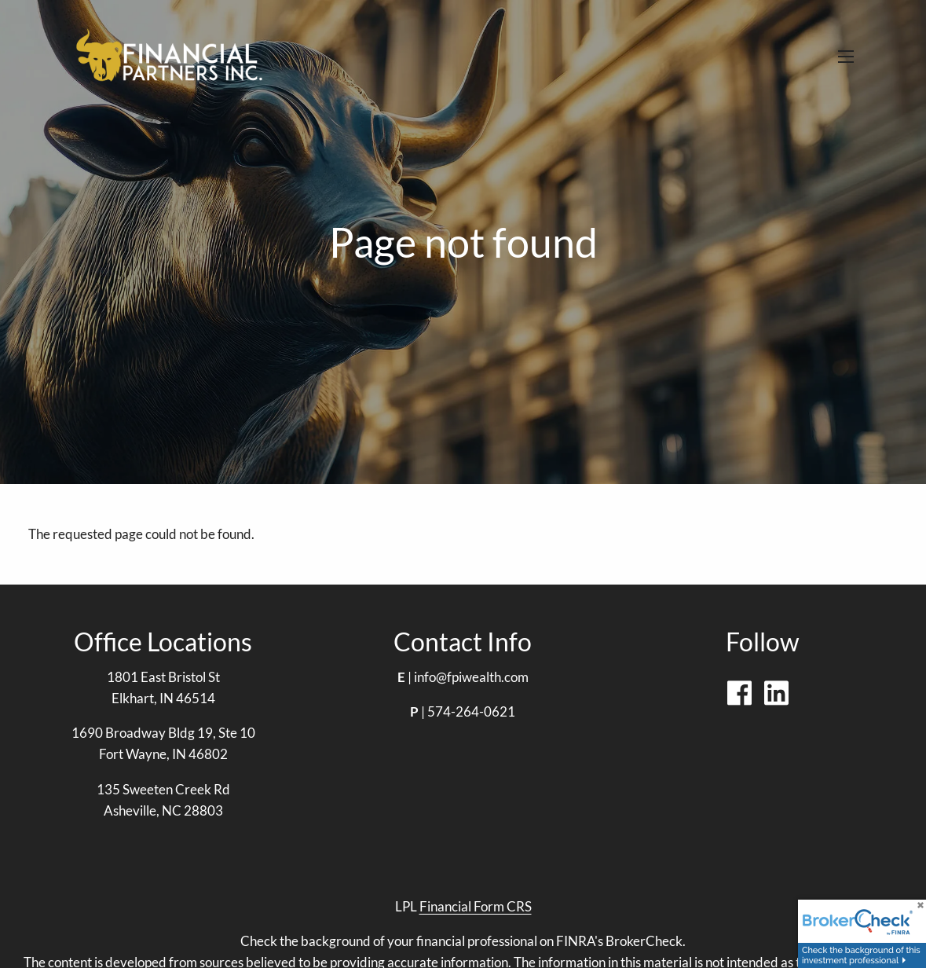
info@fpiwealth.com (471, 677)
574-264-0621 (471, 711)
